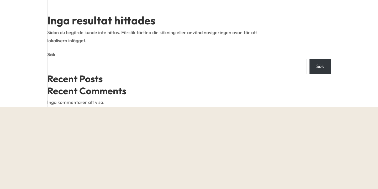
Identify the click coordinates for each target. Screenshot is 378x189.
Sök (51, 54)
